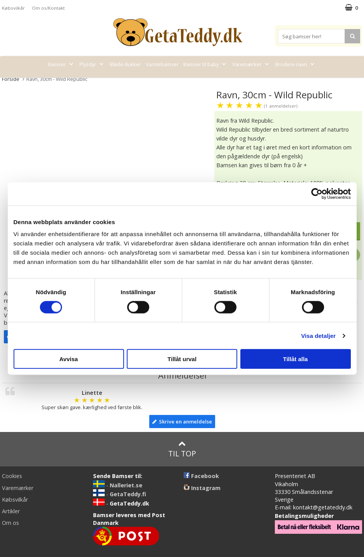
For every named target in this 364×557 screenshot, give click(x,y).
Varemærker (251, 64)
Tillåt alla (295, 359)
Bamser (61, 64)
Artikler (11, 511)
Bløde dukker (125, 64)
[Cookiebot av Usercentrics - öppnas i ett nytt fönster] (317, 193)
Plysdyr (92, 64)
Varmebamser (162, 64)
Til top (182, 449)
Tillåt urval (182, 359)
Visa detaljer (318, 335)
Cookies (12, 476)
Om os (10, 522)
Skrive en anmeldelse (182, 421)
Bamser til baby (205, 64)
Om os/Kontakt (48, 8)
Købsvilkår (13, 8)
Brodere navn (295, 64)
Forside (10, 78)
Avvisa (68, 359)
